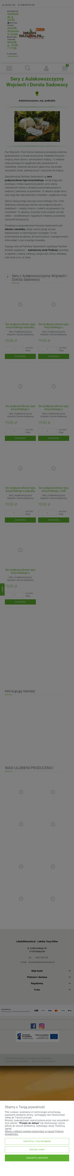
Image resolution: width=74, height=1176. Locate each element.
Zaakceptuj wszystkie (37, 1158)
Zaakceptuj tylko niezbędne (37, 1141)
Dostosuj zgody (37, 1150)
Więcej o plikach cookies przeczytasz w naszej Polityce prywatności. (34, 1133)
